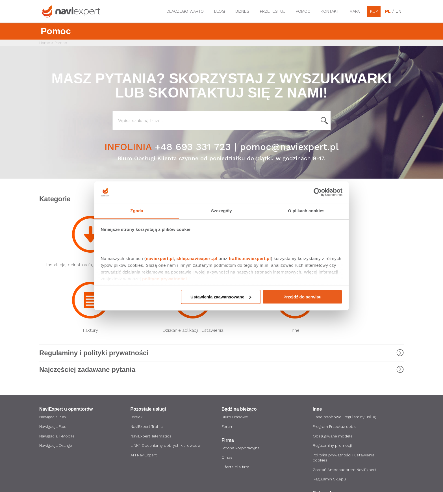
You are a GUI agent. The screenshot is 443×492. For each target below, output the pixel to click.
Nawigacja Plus (52, 366)
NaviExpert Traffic (147, 366)
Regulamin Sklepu (329, 419)
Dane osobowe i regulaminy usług (345, 357)
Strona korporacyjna (241, 388)
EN (398, 11)
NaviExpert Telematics (152, 376)
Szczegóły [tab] (221, 210)
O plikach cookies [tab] (306, 210)
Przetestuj (272, 11)
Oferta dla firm (236, 407)
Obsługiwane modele (333, 376)
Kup (374, 11)
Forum (227, 366)
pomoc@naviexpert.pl (289, 146)
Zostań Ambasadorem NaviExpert (345, 410)
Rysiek (137, 357)
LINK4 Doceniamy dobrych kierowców (166, 385)
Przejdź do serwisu (302, 296)
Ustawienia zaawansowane (220, 296)
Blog (219, 11)
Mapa (354, 11)
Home (44, 43)
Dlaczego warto (185, 11)
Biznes (242, 11)
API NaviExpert (144, 395)
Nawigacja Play (52, 357)
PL (388, 11)
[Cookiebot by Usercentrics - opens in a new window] (317, 192)
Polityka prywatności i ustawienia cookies (344, 398)
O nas (227, 397)
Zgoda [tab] (136, 210)
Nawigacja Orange (55, 385)
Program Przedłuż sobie (335, 366)
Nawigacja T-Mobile (57, 376)
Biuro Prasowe (235, 357)
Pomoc (303, 11)
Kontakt (330, 11)
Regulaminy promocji (332, 385)
